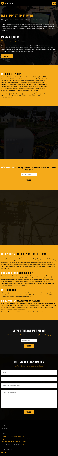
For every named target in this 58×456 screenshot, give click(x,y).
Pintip (27, 307)
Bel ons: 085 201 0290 (7, 431)
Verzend (29, 180)
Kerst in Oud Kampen (27, 80)
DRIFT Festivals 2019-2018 (13, 80)
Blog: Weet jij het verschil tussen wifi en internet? (14, 436)
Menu (54, 3)
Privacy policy (4, 452)
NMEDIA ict (24, 444)
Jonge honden (34, 79)
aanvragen (7, 56)
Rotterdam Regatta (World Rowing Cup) (31, 77)
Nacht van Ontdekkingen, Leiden (10, 77)
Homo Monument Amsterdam (9, 82)
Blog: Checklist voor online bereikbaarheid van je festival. (16, 439)
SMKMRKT (11, 79)
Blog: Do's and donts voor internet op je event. (13, 441)
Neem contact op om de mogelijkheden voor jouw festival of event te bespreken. (23, 312)
